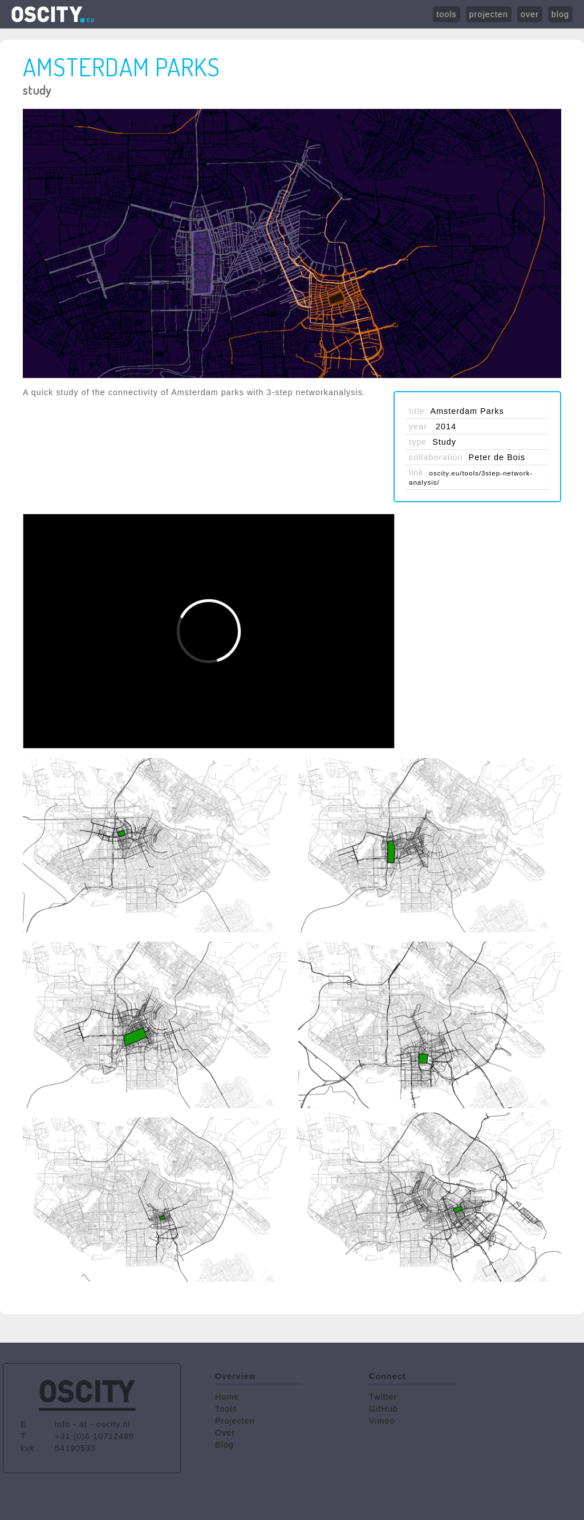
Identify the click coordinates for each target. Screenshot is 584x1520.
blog (560, 14)
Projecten (235, 1420)
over (530, 14)
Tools (226, 1408)
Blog (224, 1444)
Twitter (383, 1396)
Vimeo (382, 1420)
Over (225, 1432)
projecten (488, 14)
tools (446, 14)
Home (227, 1396)
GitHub (383, 1408)
